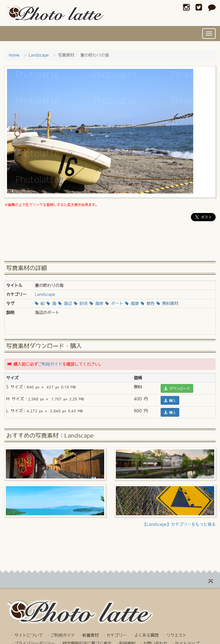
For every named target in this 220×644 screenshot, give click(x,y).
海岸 (96, 303)
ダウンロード (177, 388)
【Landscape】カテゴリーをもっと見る (179, 524)
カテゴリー (116, 635)
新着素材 (90, 635)
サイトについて (28, 635)
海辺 (65, 303)
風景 (132, 303)
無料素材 (167, 303)
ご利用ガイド (50, 364)
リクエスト (176, 635)
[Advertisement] (110, 243)
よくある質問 (146, 635)
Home (14, 55)
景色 (148, 303)
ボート (114, 303)
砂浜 (81, 303)
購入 (170, 400)
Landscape (39, 55)
